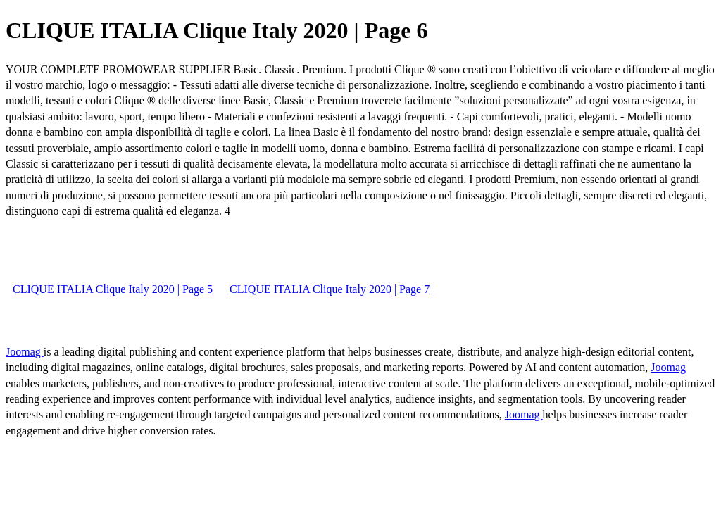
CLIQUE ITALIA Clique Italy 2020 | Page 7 (330, 289)
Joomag (25, 352)
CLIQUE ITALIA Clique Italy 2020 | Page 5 (113, 289)
